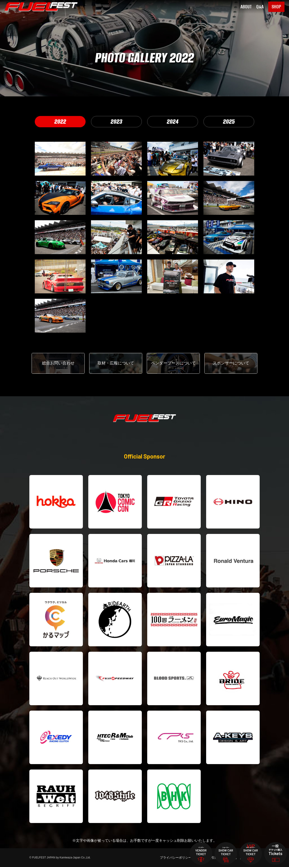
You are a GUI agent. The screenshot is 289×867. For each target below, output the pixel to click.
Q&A (260, 7)
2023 (116, 121)
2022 (60, 121)
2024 (173, 121)
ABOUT (246, 7)
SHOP (276, 6)
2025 (229, 121)
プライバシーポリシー (175, 857)
